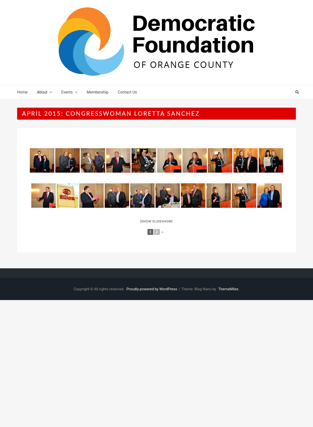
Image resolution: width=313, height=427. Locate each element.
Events (67, 92)
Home (22, 92)
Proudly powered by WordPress (152, 289)
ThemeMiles (228, 289)
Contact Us (127, 92)
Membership (97, 92)
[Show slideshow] (156, 221)
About (42, 92)
